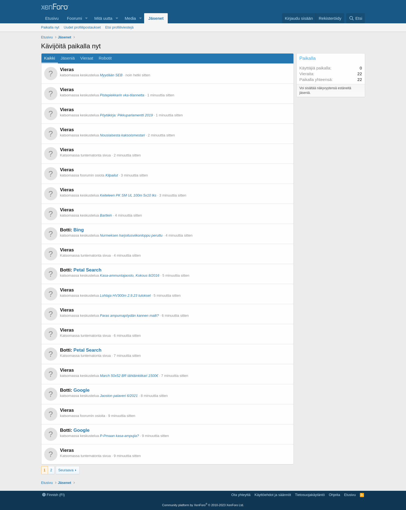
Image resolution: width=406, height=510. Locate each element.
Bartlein (106, 215)
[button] (86, 18)
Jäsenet (156, 18)
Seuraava (66, 470)
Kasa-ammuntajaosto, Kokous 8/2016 (129, 275)
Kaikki (49, 58)
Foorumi (74, 18)
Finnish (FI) (53, 495)
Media (130, 18)
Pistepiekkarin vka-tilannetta (122, 95)
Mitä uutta (103, 18)
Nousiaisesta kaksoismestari (122, 135)
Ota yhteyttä (240, 495)
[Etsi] (355, 18)
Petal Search (88, 270)
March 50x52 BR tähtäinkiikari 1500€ (129, 376)
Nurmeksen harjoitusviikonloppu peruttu (131, 235)
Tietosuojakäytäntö (310, 495)
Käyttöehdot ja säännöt (272, 495)
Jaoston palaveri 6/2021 (119, 396)
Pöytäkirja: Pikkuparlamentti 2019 (126, 115)
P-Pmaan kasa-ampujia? (119, 436)
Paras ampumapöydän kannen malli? (129, 315)
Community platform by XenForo (203, 505)
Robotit (105, 58)
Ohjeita (334, 495)
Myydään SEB (111, 75)
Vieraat (86, 58)
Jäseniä (68, 58)
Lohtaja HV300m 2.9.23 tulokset (125, 295)
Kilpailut (111, 175)
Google (82, 390)
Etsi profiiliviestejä (119, 27)
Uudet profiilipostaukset (82, 27)
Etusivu (52, 18)
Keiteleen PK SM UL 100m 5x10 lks (128, 195)
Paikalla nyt (50, 27)
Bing (79, 229)
